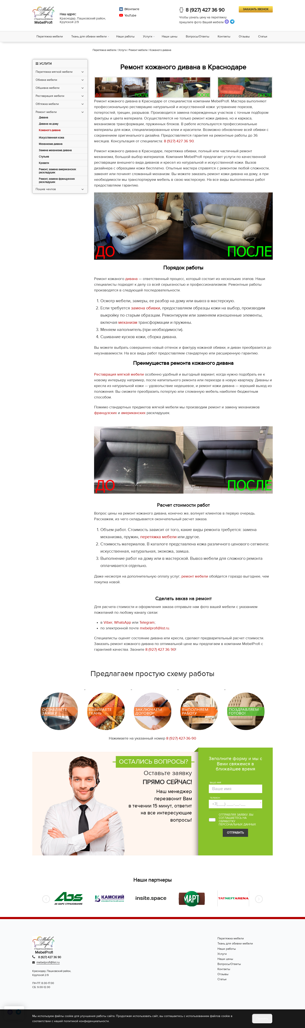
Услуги (147, 36)
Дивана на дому (48, 124)
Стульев (44, 156)
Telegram (147, 622)
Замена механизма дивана (55, 150)
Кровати (44, 163)
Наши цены (169, 36)
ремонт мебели (194, 576)
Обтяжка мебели (47, 104)
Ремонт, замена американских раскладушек (57, 171)
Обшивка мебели (47, 87)
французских (105, 413)
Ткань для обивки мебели (89, 36)
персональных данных (237, 824)
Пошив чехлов (46, 189)
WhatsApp (122, 622)
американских (133, 413)
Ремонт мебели (46, 112)
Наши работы (125, 36)
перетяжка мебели (158, 536)
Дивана (43, 117)
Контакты (224, 36)
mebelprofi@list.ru (154, 628)
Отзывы (244, 36)
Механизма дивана (50, 144)
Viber (108, 622)
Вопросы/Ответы (197, 36)
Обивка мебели (46, 79)
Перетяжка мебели (49, 36)
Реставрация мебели (50, 95)
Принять (262, 1018)
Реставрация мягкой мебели (119, 374)
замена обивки (145, 308)
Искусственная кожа (51, 137)
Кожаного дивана (50, 130)
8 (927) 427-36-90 (181, 738)
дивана (131, 279)
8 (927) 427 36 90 (205, 10)
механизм (127, 322)
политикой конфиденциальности (86, 1021)
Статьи (262, 36)
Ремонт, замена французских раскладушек (57, 180)
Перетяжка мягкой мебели (54, 71)
